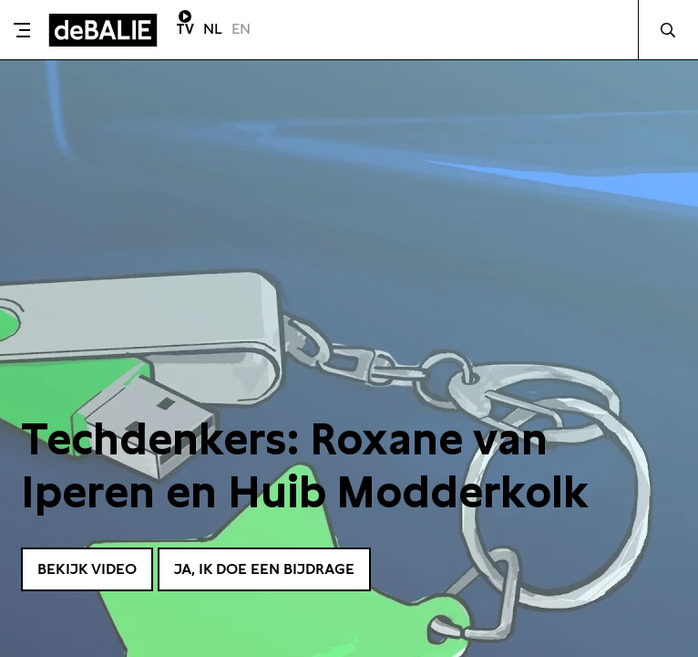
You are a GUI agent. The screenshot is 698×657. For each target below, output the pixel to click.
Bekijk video (93, 567)
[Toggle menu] (22, 30)
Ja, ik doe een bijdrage (290, 567)
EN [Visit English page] (241, 28)
